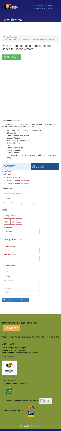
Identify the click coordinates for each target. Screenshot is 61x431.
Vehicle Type (7, 171)
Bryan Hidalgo (36, 426)
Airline (6, 271)
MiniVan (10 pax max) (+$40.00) (16, 180)
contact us (11, 203)
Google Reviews (8, 377)
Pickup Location (10, 246)
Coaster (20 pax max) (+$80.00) (16, 183)
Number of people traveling (13, 193)
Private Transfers (10, 37)
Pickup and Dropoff (13, 239)
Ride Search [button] (11, 57)
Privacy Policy (7, 334)
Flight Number (8, 280)
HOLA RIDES (11, 328)
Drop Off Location (10, 254)
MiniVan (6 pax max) (12, 177)
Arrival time (7, 288)
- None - (8, 174)
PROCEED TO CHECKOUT (15, 300)
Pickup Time (8, 227)
